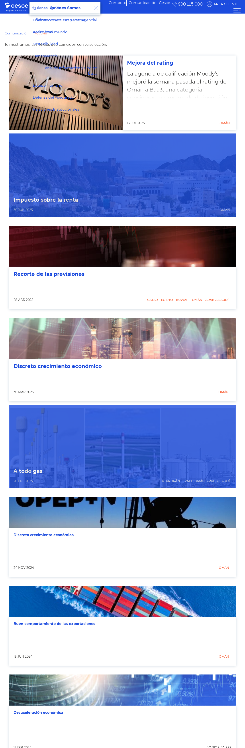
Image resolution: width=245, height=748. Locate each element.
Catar (152, 300)
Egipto (167, 300)
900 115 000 (190, 4)
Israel (187, 481)
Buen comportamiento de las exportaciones (54, 624)
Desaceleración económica (38, 712)
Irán (176, 481)
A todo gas (28, 471)
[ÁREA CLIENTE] (237, 10)
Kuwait (182, 300)
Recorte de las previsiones (49, 274)
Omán (225, 123)
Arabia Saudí (217, 300)
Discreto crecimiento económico (58, 366)
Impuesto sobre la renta (46, 200)
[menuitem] (136, 2)
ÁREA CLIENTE (226, 4)
